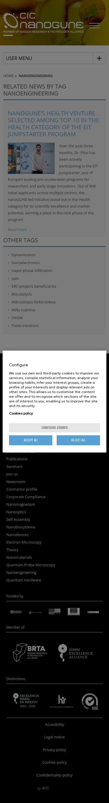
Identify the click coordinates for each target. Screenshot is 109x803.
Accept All (31, 440)
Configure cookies (55, 427)
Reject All (78, 440)
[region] (54, 401)
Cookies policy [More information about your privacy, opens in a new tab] (21, 413)
